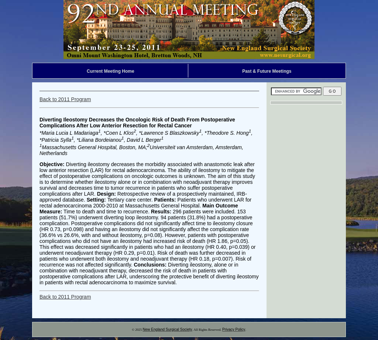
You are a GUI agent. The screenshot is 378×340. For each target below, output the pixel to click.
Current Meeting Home (110, 71)
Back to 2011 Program (65, 99)
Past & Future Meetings (266, 71)
